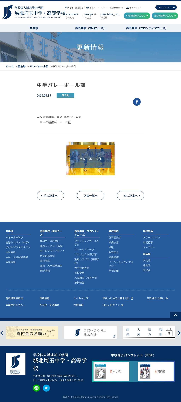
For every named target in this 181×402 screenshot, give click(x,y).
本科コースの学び (50, 241)
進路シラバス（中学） (18, 242)
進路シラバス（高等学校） (86, 261)
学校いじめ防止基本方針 (118, 298)
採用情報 (78, 305)
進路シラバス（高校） (52, 246)
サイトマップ (133, 7)
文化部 (146, 260)
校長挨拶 (114, 242)
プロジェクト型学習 (85, 254)
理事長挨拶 (115, 237)
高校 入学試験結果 (51, 265)
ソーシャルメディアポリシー (121, 263)
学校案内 (71, 16)
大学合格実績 (47, 255)
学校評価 (114, 270)
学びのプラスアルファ (18, 247)
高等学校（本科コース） (90, 28)
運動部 (146, 265)
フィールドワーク (84, 249)
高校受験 (45, 260)
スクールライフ (151, 237)
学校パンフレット (95, 7)
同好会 (146, 270)
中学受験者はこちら (137, 15)
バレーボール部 (39, 66)
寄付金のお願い (157, 298)
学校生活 (90, 16)
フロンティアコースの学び (86, 242)
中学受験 (11, 252)
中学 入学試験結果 (17, 257)
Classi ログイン (166, 7)
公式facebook (116, 7)
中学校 (34, 28)
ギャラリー (149, 247)
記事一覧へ (90, 195)
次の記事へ (131, 195)
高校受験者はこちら (165, 15)
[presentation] (1, 332)
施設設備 (114, 257)
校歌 (111, 247)
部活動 (22, 66)
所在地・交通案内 (74, 7)
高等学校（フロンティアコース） (147, 28)
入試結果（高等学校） (86, 277)
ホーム (10, 66)
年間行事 (148, 242)
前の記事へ (50, 195)
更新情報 (11, 262)
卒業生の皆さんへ (15, 305)
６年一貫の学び (14, 237)
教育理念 (114, 252)
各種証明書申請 (14, 298)
